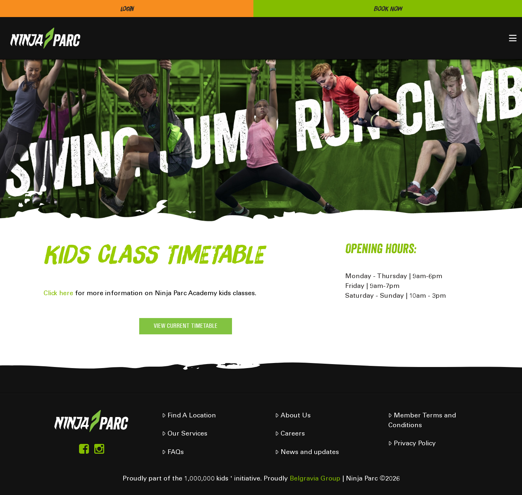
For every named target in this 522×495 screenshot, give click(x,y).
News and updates (307, 452)
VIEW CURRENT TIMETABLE (186, 326)
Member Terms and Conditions (422, 420)
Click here (58, 293)
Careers (289, 433)
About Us (292, 415)
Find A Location (189, 415)
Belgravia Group (315, 479)
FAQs (172, 452)
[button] (513, 38)
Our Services (184, 433)
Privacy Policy (411, 443)
